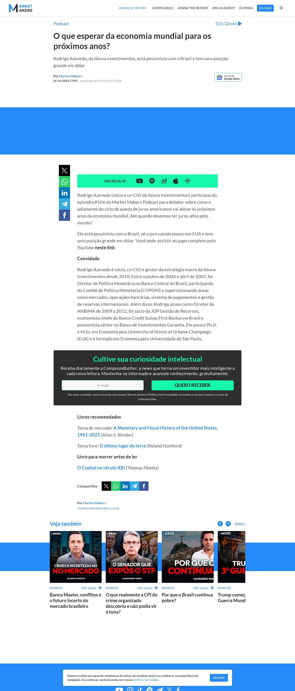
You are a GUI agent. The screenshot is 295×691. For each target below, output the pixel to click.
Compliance (163, 8)
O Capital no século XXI (101, 467)
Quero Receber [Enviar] (192, 385)
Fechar (219, 677)
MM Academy (223, 8)
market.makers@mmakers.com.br (98, 508)
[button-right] (228, 523)
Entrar (265, 8)
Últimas (246, 8)
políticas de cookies (145, 679)
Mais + (240, 524)
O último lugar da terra (123, 445)
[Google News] (228, 80)
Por (67, 76)
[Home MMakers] (20, 8)
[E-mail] (102, 385)
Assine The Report (193, 8)
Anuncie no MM (132, 8)
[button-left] (220, 523)
